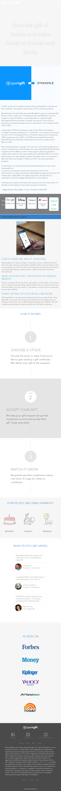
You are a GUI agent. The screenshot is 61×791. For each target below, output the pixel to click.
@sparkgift (27, 737)
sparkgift (12, 737)
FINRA (41, 762)
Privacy (31, 780)
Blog (33, 743)
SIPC (46, 762)
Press (39, 743)
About (22, 743)
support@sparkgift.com (45, 737)
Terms (24, 780)
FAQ (27, 743)
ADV (37, 780)
